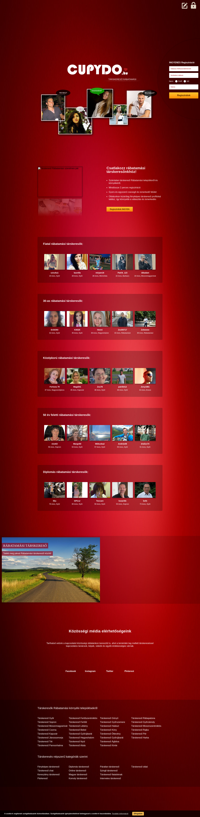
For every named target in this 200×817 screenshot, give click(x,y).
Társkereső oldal (139, 778)
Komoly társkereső (78, 789)
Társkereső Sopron (47, 733)
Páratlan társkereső (109, 778)
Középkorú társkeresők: (66, 368)
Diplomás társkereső (79, 778)
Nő (186, 81)
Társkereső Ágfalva (109, 752)
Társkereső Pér (138, 745)
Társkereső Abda (77, 756)
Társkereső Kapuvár (48, 745)
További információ (113, 814)
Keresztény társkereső (49, 785)
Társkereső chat (45, 781)
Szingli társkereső (109, 781)
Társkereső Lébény (78, 737)
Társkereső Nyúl (77, 752)
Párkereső (43, 789)
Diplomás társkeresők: (65, 482)
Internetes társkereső (110, 789)
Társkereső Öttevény (110, 745)
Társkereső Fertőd (78, 733)
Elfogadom (132, 814)
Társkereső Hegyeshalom (81, 748)
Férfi (178, 81)
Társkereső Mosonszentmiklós (146, 737)
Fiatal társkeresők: (63, 254)
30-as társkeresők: (63, 311)
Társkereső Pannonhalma (50, 756)
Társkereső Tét (45, 752)
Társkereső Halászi (109, 737)
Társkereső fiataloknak (111, 785)
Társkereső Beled (77, 741)
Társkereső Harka (140, 748)
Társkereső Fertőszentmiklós (83, 729)
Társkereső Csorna (47, 741)
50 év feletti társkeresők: (67, 425)
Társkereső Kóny (108, 741)
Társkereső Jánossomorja (50, 748)
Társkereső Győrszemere (112, 733)
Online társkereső (77, 781)
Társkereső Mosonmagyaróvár (53, 737)
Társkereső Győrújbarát (80, 745)
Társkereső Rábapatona (143, 729)
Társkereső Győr (46, 729)
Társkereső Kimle (108, 756)
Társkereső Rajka (140, 741)
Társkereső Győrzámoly (143, 733)
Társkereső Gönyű (109, 729)
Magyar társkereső (78, 785)
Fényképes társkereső (48, 778)
